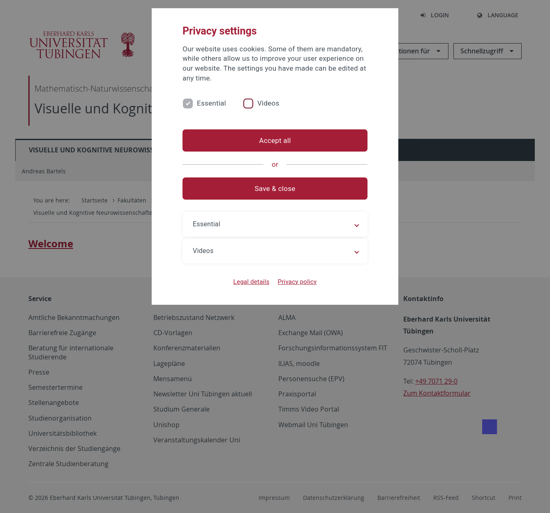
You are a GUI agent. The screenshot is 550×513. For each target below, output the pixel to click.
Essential (211, 103)
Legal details (251, 281)
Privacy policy (297, 281)
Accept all (275, 140)
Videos (268, 103)
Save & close (275, 188)
